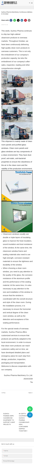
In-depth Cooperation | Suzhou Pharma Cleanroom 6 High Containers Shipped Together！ (24, 422)
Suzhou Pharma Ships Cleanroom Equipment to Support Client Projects (9, 419)
